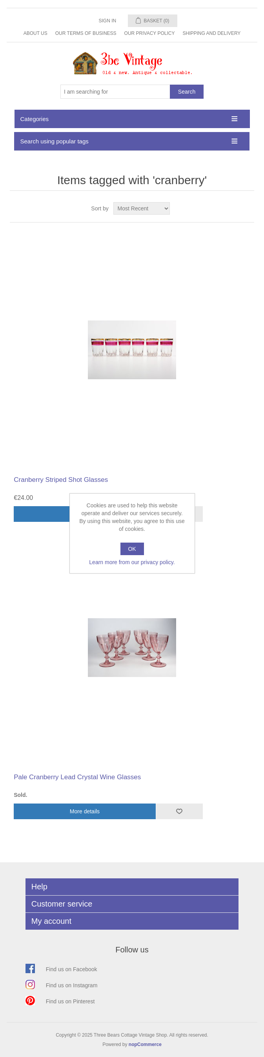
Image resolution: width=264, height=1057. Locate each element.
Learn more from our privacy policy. (132, 562)
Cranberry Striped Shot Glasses (61, 479)
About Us (35, 33)
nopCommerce (145, 1044)
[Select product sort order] (141, 208)
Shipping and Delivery (212, 33)
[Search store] (115, 92)
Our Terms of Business (86, 33)
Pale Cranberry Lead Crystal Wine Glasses (77, 777)
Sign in (107, 21)
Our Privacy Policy (149, 33)
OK (132, 549)
